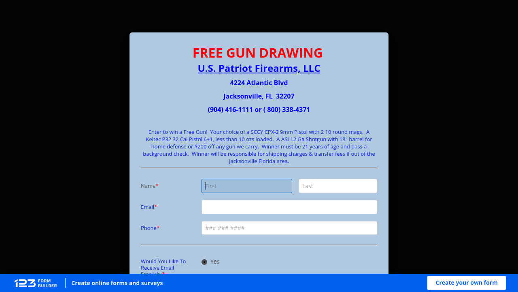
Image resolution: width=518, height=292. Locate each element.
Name (148, 185)
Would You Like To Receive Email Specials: (163, 267)
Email (147, 206)
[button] (466, 283)
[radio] (204, 262)
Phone (149, 228)
